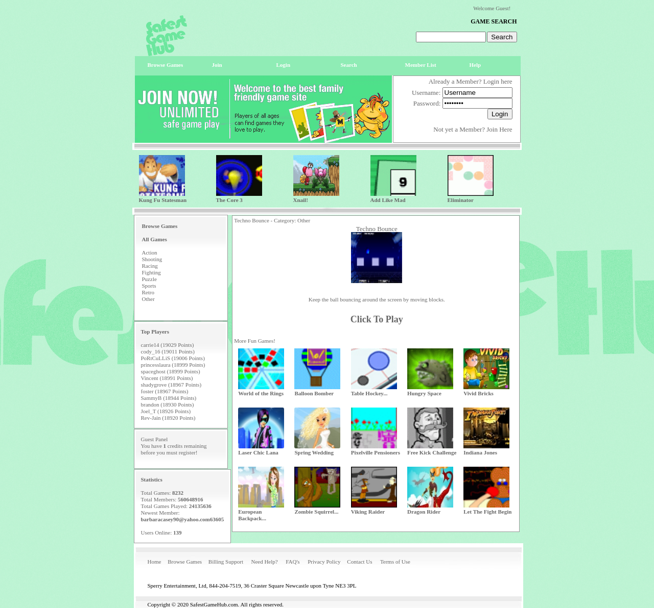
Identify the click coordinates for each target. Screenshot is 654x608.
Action (149, 252)
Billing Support (225, 562)
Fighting (151, 272)
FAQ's (292, 562)
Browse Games (185, 562)
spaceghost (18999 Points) (170, 371)
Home (154, 562)
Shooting (152, 259)
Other (148, 299)
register (187, 452)
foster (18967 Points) (165, 391)
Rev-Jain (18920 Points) (168, 418)
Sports (149, 286)
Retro (148, 292)
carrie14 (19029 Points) (167, 345)
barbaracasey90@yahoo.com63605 (182, 519)
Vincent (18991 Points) (167, 378)
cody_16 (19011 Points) (168, 351)
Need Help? (264, 562)
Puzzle (149, 279)
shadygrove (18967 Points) (171, 385)
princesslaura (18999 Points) (173, 365)
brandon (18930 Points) (167, 404)
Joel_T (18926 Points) (166, 411)
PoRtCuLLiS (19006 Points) (173, 358)
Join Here (499, 129)
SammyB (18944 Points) (169, 398)
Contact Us (359, 562)
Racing (150, 266)
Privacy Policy (324, 562)
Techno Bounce (377, 229)
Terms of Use (395, 562)
